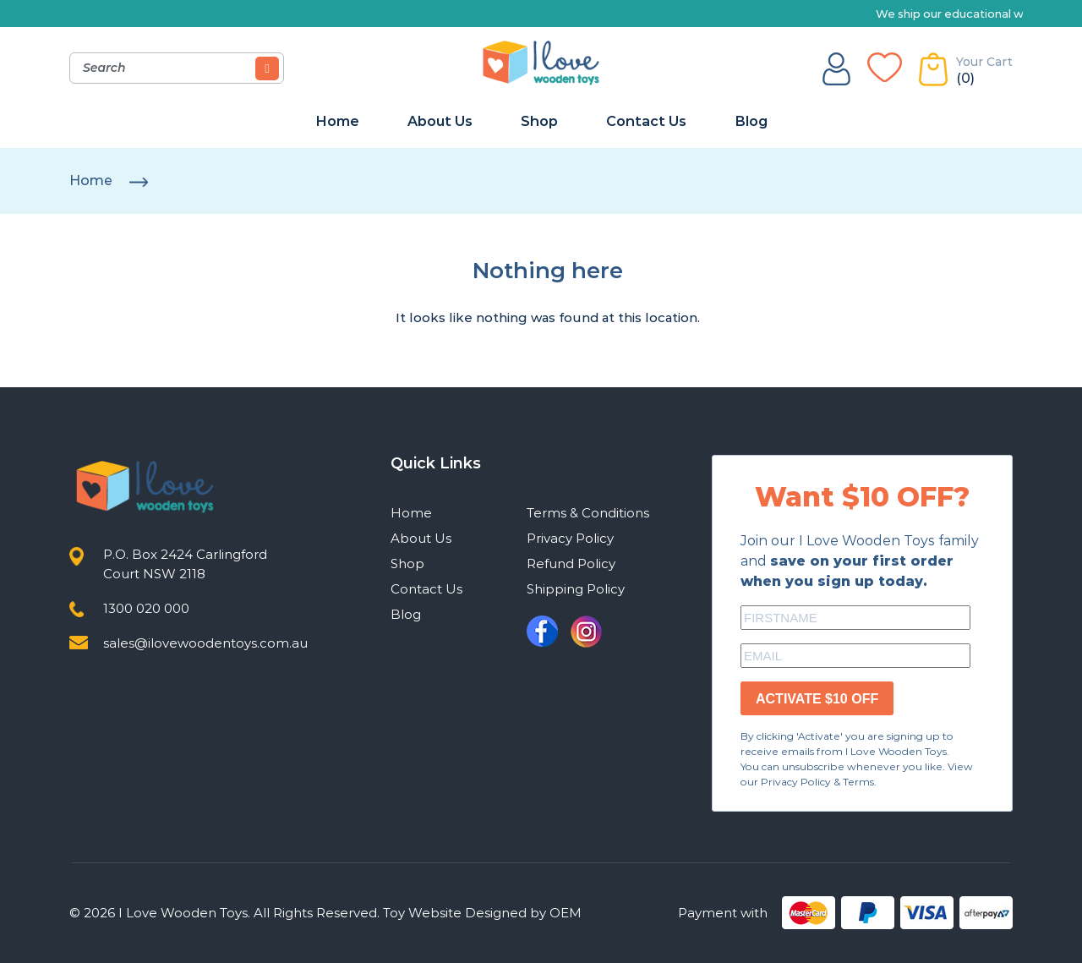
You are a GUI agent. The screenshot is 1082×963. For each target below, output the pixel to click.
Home (337, 120)
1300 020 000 (146, 608)
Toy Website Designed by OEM (482, 913)
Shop (539, 120)
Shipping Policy (576, 589)
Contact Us (646, 120)
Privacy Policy (570, 538)
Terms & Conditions (588, 513)
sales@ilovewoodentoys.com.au (205, 643)
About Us (440, 120)
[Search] (267, 68)
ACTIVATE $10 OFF (817, 699)
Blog (751, 120)
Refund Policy (571, 563)
